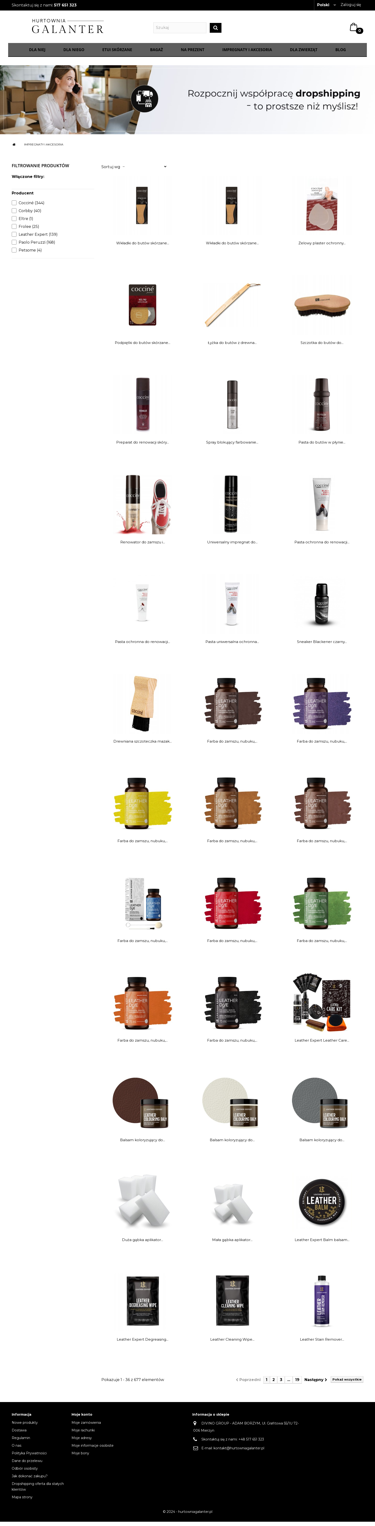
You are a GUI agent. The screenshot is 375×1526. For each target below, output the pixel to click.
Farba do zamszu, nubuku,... (232, 746)
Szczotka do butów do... (322, 347)
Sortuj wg (110, 171)
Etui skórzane (117, 54)
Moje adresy (82, 1442)
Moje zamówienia (86, 1427)
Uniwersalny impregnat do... (232, 546)
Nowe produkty (25, 1427)
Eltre (26, 223)
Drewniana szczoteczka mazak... (142, 746)
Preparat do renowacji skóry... (142, 446)
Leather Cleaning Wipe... (232, 1344)
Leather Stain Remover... (322, 1344)
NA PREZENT (192, 54)
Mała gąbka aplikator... (232, 1244)
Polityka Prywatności (29, 1457)
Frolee (29, 231)
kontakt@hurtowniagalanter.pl (239, 1452)
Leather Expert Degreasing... (142, 1344)
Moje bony (80, 1457)
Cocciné (31, 207)
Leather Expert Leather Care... (322, 1045)
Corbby (30, 215)
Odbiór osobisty (25, 1473)
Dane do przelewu (27, 1465)
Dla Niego (73, 54)
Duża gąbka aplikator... (142, 1244)
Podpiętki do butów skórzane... (142, 347)
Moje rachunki (83, 1434)
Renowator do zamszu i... (142, 546)
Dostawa (19, 1434)
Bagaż (156, 54)
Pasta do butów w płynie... (321, 446)
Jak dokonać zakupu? (30, 1480)
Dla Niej (37, 54)
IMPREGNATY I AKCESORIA (247, 54)
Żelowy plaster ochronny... (322, 247)
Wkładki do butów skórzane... (142, 247)
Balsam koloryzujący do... (142, 1144)
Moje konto (82, 1419)
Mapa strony (22, 1501)
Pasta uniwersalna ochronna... (232, 646)
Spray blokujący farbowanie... (232, 446)
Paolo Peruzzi (37, 247)
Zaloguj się (351, 4)
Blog (340, 54)
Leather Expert (38, 239)
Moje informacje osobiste (93, 1450)
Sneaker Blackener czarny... (322, 646)
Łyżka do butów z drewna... (232, 347)
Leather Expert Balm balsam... (322, 1244)
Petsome (30, 254)
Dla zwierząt (303, 54)
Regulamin (21, 1442)
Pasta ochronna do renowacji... (321, 546)
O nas (16, 1450)
